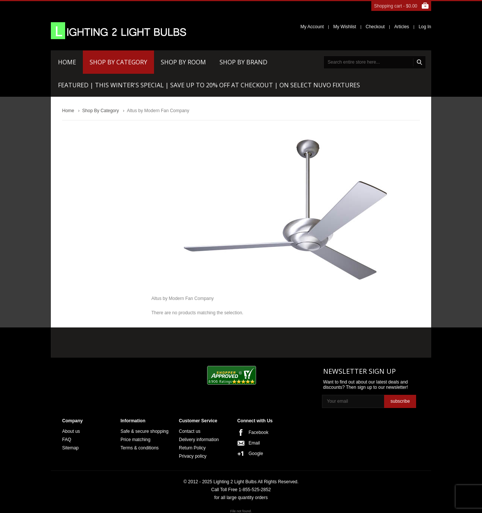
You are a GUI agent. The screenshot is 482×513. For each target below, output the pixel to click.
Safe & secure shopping (144, 431)
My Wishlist (344, 26)
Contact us (189, 431)
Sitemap (70, 448)
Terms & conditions (139, 448)
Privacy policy (192, 456)
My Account (312, 26)
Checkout (375, 26)
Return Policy (192, 448)
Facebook (258, 432)
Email (254, 443)
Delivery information (199, 439)
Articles (401, 26)
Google (256, 453)
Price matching (135, 439)
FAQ (66, 439)
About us (71, 431)
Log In (425, 26)
